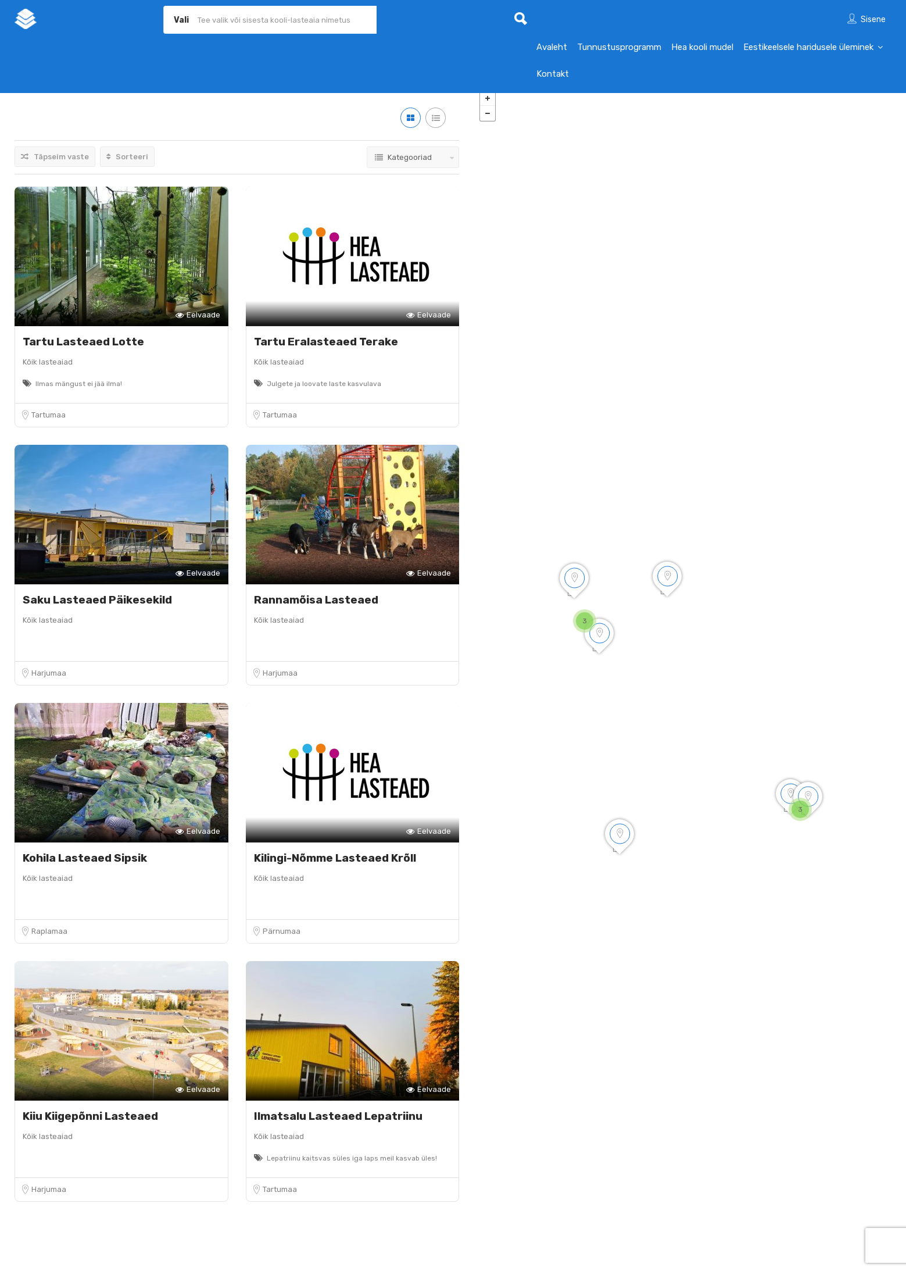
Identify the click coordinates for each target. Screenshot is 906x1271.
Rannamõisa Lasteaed (316, 608)
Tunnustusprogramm (619, 47)
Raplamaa (49, 940)
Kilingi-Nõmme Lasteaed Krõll (335, 866)
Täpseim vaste (55, 165)
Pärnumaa (281, 940)
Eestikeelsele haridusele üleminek (808, 47)
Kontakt (552, 74)
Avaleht (551, 47)
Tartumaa (48, 423)
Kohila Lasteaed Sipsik (85, 866)
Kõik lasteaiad (48, 370)
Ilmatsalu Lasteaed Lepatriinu (338, 1124)
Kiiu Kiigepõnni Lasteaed (90, 1124)
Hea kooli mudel (702, 47)
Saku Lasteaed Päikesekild (97, 608)
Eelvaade (198, 324)
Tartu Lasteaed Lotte (83, 350)
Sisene (873, 19)
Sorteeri (127, 165)
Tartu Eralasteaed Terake (326, 350)
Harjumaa (48, 681)
